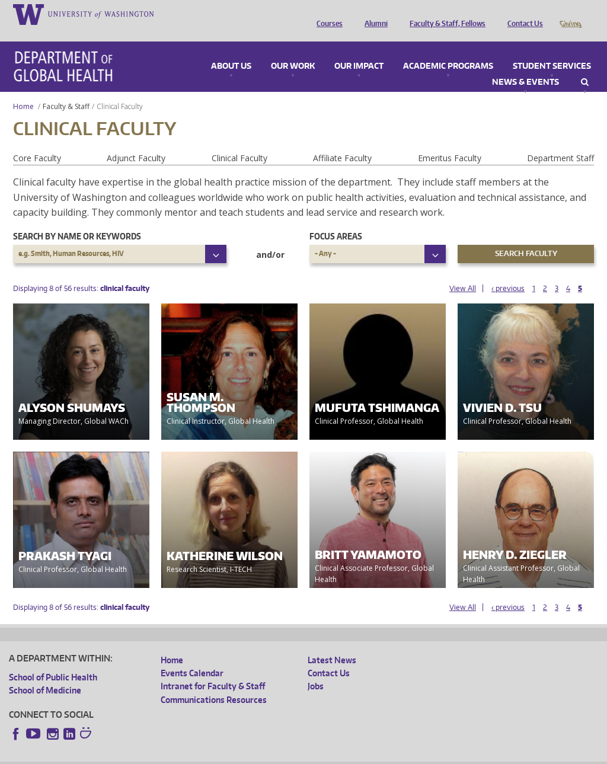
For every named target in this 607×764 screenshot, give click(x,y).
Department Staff (560, 141)
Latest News (332, 643)
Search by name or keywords (77, 220)
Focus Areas (335, 220)
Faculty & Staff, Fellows (445, 13)
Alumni (373, 13)
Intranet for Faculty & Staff (213, 669)
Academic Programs (448, 50)
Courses (327, 13)
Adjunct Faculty (136, 141)
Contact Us (522, 13)
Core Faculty (37, 141)
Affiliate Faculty (342, 141)
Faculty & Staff (66, 90)
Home (23, 90)
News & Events (525, 66)
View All (462, 271)
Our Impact (359, 50)
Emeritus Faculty (449, 141)
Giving (570, 13)
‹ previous (508, 271)
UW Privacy (166, 754)
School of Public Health (53, 661)
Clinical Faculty (239, 141)
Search (585, 66)
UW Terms (214, 754)
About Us (231, 50)
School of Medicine (45, 674)
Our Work (293, 50)
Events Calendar (192, 656)
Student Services (552, 50)
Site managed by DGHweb (284, 754)
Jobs (316, 669)
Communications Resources (214, 683)
